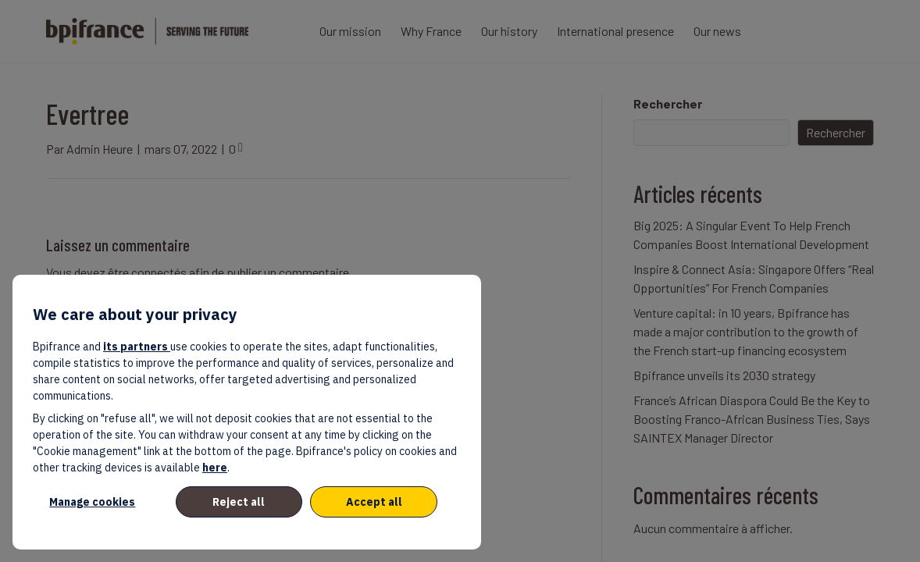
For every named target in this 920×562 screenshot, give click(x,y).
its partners (136, 347)
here (214, 468)
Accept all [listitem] (374, 502)
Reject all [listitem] (238, 502)
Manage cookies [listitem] (92, 502)
